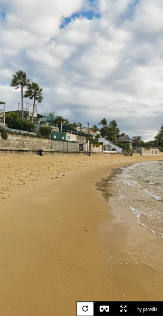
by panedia (147, 309)
